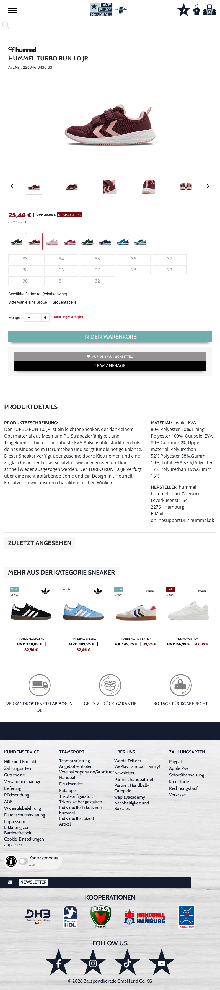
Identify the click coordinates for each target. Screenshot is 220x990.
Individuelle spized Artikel (76, 821)
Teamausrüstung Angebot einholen (76, 763)
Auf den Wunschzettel (110, 356)
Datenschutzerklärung (24, 815)
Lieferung (12, 788)
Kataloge (67, 790)
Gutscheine (14, 775)
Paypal (175, 761)
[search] (110, 25)
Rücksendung (16, 795)
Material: (161, 422)
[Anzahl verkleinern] (29, 317)
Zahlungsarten (17, 768)
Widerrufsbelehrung (22, 808)
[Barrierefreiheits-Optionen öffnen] (11, 861)
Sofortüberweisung (186, 775)
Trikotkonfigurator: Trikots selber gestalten (80, 799)
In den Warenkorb (110, 336)
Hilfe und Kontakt (20, 761)
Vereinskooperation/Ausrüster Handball (86, 774)
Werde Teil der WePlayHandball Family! (137, 763)
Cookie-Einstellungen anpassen (24, 841)
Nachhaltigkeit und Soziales (131, 805)
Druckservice (71, 783)
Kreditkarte (179, 781)
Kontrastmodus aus (43, 861)
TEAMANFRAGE (110, 365)
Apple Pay (178, 768)
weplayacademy (129, 797)
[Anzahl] (37, 317)
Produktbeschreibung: (31, 422)
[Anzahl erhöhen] (45, 317)
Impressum (14, 821)
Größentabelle (64, 302)
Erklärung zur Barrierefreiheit (17, 830)
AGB (8, 801)
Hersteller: (164, 487)
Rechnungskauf (183, 788)
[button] (12, 10)
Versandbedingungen (24, 781)
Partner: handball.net (133, 779)
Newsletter (124, 772)
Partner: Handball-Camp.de (131, 788)
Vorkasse (177, 795)
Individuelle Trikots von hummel (80, 810)
